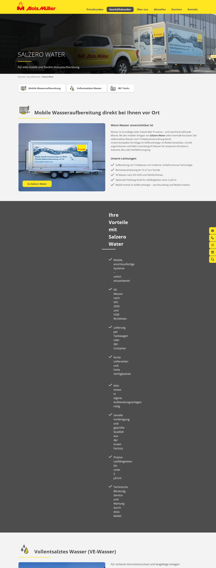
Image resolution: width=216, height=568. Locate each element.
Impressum (167, 565)
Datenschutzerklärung (183, 565)
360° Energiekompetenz (57, 547)
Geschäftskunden (120, 9)
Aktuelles (160, 9)
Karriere (177, 9)
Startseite (21, 77)
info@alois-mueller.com (136, 552)
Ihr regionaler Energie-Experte (28, 547)
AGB (197, 565)
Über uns (142, 9)
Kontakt (193, 9)
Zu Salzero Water (37, 183)
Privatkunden (95, 9)
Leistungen (21, 550)
